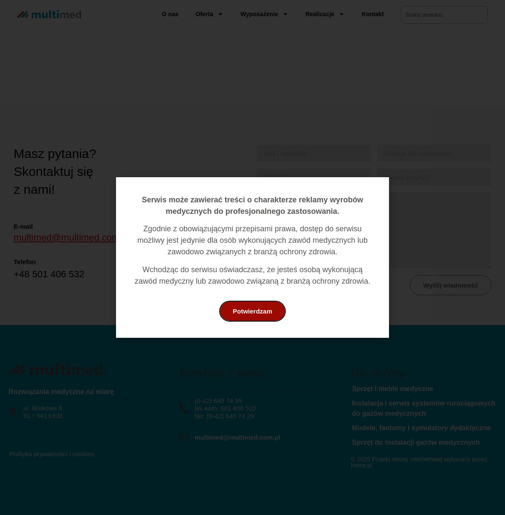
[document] (252, 257)
